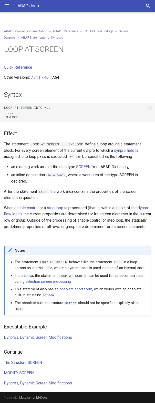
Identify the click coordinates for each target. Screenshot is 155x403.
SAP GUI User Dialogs (99, 31)
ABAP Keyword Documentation (25, 31)
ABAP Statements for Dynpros (42, 37)
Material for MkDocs (33, 397)
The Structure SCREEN (23, 362)
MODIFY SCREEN (19, 372)
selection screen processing (48, 281)
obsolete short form (76, 289)
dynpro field (124, 150)
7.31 (34, 77)
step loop (55, 208)
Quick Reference (18, 67)
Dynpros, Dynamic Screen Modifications (38, 337)
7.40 (45, 77)
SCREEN (83, 166)
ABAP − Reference (65, 31)
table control (28, 208)
